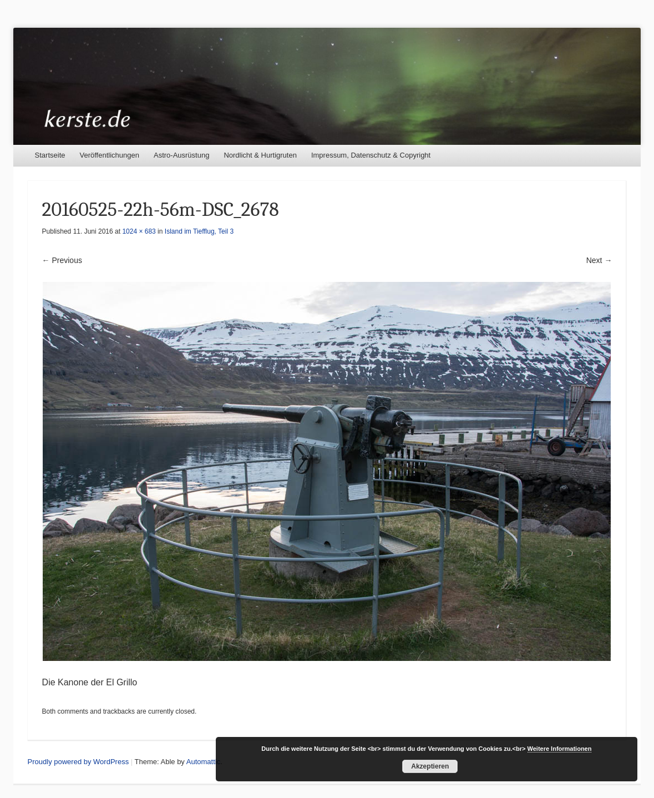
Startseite (50, 155)
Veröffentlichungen (109, 155)
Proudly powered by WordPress (78, 761)
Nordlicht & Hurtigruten (260, 155)
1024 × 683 (138, 231)
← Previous (62, 260)
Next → (599, 260)
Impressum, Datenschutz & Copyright (370, 155)
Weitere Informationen (560, 748)
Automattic (203, 761)
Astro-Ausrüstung (181, 155)
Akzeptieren (430, 766)
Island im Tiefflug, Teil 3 (199, 231)
